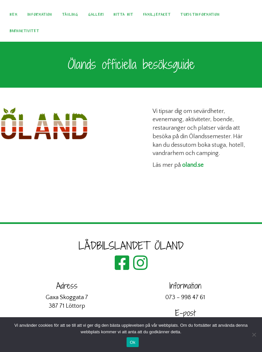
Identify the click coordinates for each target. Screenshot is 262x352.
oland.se (192, 165)
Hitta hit (123, 14)
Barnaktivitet (24, 31)
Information (40, 14)
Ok (132, 342)
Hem (14, 14)
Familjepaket (157, 14)
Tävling (70, 14)
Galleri (96, 14)
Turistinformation (200, 14)
